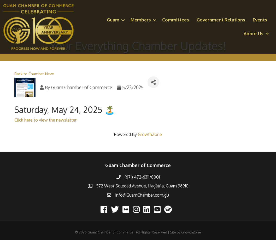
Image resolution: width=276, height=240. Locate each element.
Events (260, 19)
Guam (113, 19)
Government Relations (221, 19)
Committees (175, 19)
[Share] (153, 82)
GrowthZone (150, 134)
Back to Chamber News (34, 73)
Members (141, 19)
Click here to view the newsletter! (46, 120)
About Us (253, 33)
